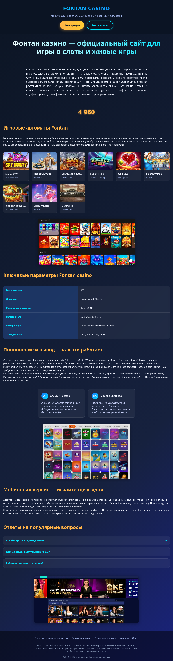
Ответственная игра (105, 638)
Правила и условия (82, 638)
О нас (135, 638)
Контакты (124, 638)
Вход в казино (99, 25)
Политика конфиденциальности (51, 638)
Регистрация (72, 25)
